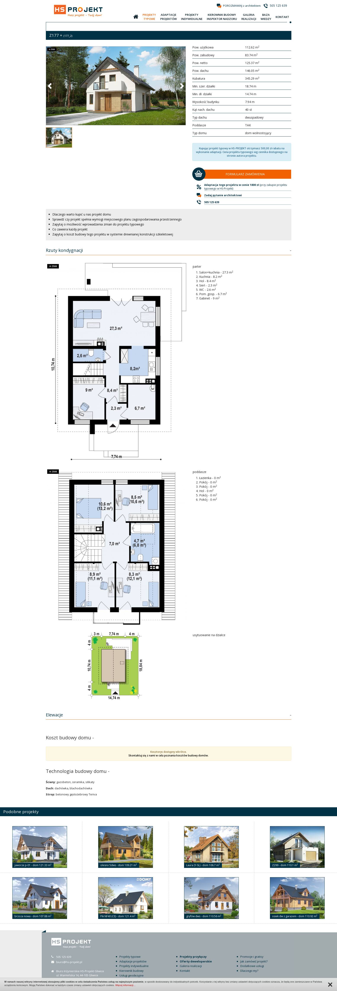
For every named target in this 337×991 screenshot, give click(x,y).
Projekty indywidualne (134, 966)
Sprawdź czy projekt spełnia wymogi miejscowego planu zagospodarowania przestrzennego (117, 219)
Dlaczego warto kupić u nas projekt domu (81, 214)
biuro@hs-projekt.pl (69, 962)
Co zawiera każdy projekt (70, 229)
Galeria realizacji (191, 966)
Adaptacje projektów (132, 961)
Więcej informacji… (125, 985)
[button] (50, 85)
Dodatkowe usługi (252, 966)
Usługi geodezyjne (131, 975)
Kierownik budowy (131, 971)
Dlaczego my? (249, 971)
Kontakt (185, 971)
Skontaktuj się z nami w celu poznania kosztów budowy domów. (168, 755)
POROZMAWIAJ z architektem (242, 6)
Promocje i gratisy (251, 957)
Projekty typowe (130, 957)
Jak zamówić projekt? (254, 961)
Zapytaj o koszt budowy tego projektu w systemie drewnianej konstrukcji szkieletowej (112, 234)
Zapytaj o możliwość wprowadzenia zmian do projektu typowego (98, 224)
